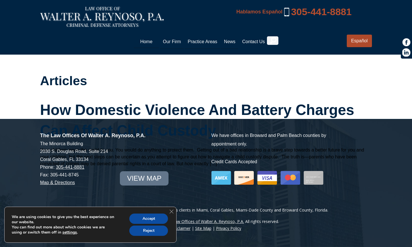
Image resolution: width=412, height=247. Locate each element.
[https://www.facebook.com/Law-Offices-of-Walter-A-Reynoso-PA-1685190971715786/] (406, 42)
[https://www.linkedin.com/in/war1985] (406, 52)
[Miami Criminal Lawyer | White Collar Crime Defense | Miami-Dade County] (102, 24)
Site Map (203, 228)
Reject (148, 230)
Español (359, 40)
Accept (148, 218)
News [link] (229, 41)
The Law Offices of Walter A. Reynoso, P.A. (204, 221)
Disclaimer (181, 228)
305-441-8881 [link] (321, 11)
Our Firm (172, 41)
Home (146, 41)
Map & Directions (57, 182)
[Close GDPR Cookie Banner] (171, 211)
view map (144, 178)
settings (69, 232)
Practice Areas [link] (202, 41)
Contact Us (253, 41)
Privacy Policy (228, 228)
